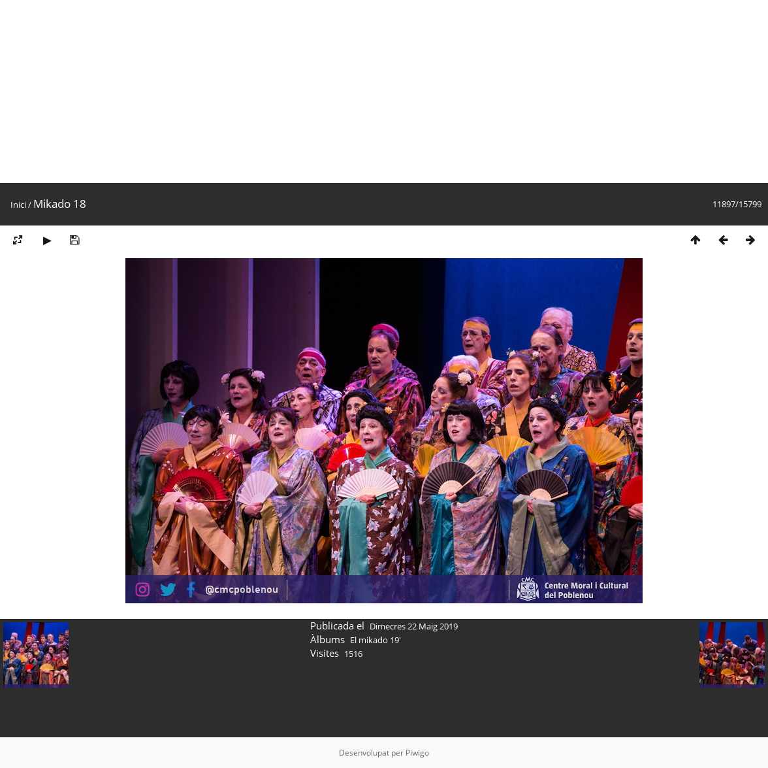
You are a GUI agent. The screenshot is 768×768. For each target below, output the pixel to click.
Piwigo (417, 752)
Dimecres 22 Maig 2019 (414, 626)
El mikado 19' (375, 640)
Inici (18, 204)
